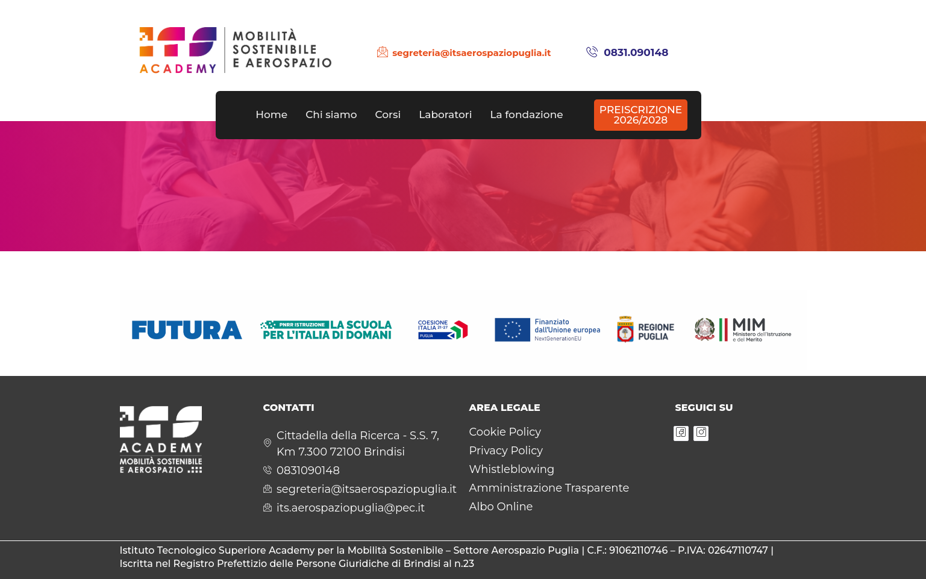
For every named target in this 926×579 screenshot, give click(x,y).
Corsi (388, 114)
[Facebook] (681, 433)
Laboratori (445, 114)
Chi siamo (331, 114)
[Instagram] (701, 433)
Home (271, 114)
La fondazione (526, 114)
